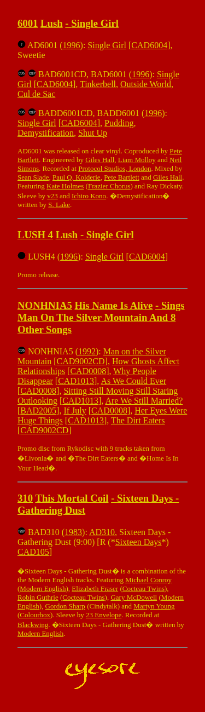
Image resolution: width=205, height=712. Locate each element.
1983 (73, 532)
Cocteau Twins (143, 588)
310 (25, 498)
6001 (27, 23)
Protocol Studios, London (114, 168)
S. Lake (59, 204)
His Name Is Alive (113, 305)
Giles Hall (99, 160)
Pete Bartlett (121, 177)
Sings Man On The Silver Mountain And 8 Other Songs (101, 317)
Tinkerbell (98, 84)
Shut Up (92, 132)
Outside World (145, 84)
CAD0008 (88, 371)
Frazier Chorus (109, 186)
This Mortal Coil (71, 498)
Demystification (45, 132)
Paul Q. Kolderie (76, 177)
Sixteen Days (138, 542)
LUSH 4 (35, 234)
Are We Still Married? (144, 400)
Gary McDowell (133, 597)
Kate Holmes (65, 186)
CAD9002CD (81, 361)
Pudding (118, 123)
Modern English (43, 588)
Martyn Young (153, 606)
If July (74, 410)
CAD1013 (76, 381)
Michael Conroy (148, 580)
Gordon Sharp (65, 606)
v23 (52, 196)
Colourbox (35, 615)
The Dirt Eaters (138, 420)
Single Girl (95, 23)
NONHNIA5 (44, 305)
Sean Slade (33, 177)
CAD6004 (149, 45)
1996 (71, 45)
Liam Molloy (137, 160)
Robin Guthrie (37, 597)
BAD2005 (38, 410)
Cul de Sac (36, 94)
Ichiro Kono (89, 196)
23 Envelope (103, 615)
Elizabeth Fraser (95, 588)
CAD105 (33, 551)
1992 (87, 351)
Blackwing (32, 625)
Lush (51, 23)
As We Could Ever (133, 381)
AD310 (102, 532)
